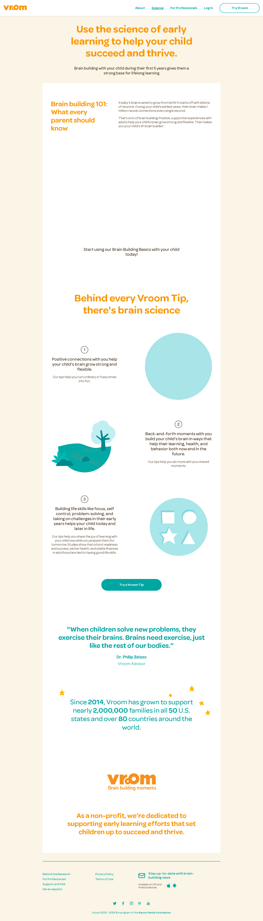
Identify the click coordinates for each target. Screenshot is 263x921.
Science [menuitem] (158, 8)
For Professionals (54, 879)
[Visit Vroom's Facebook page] (123, 904)
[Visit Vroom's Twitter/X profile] (115, 904)
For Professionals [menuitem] (183, 8)
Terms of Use (104, 879)
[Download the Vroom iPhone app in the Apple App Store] (168, 886)
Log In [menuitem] (208, 8)
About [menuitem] (140, 8)
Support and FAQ (54, 884)
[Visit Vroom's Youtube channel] (148, 904)
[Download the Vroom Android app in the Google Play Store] (174, 886)
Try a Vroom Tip (131, 585)
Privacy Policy (104, 874)
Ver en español (52, 889)
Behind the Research (56, 874)
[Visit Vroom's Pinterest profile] (140, 904)
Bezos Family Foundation (155, 912)
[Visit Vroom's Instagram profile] (131, 904)
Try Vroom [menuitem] (239, 8)
